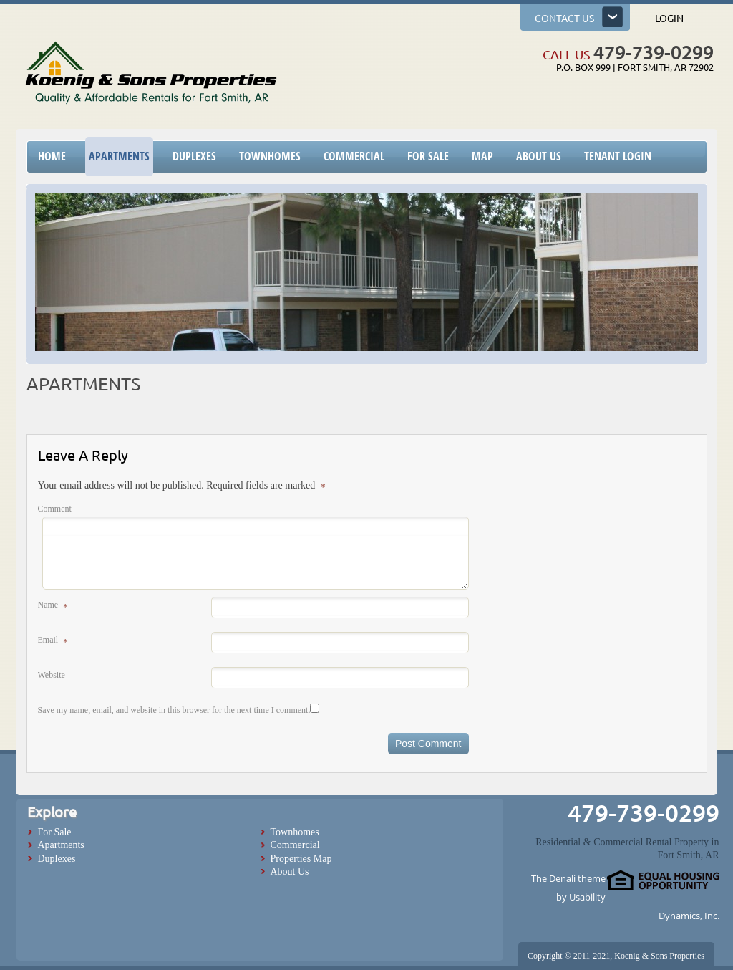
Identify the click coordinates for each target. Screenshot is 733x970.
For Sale (55, 832)
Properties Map (301, 858)
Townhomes (295, 832)
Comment (55, 509)
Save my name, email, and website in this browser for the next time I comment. (174, 710)
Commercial (295, 845)
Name (51, 606)
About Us (290, 871)
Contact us (564, 18)
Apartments (61, 845)
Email (51, 641)
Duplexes (57, 858)
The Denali (553, 878)
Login (669, 18)
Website (51, 675)
